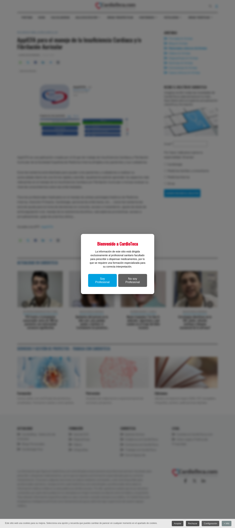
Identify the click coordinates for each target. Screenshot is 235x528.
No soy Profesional (132, 280)
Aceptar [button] (177, 523)
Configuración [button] (210, 523)
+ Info (226, 523)
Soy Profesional (102, 280)
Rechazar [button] (192, 523)
